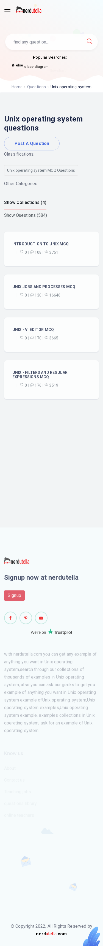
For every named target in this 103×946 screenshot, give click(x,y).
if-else (17, 66)
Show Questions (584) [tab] (25, 215)
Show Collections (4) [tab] (25, 202)
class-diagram (36, 68)
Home (17, 86)
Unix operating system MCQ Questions (41, 170)
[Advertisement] (51, 449)
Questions (36, 86)
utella (51, 933)
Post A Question (32, 143)
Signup (14, 596)
